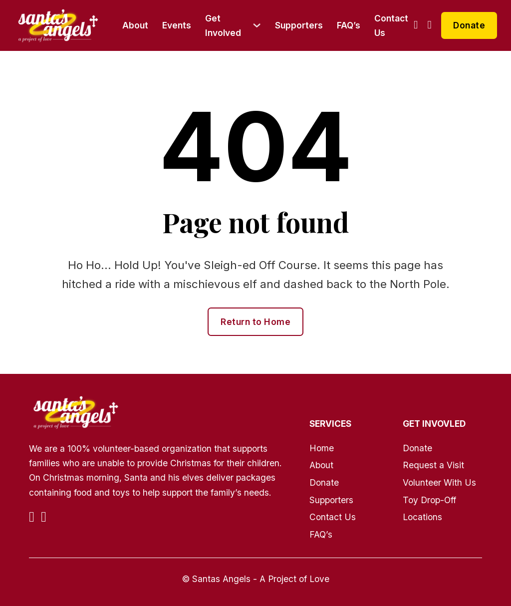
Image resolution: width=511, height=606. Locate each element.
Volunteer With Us (439, 482)
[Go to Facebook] (416, 25)
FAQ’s (348, 25)
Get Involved (223, 25)
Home (321, 448)
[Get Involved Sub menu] (257, 25)
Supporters (299, 25)
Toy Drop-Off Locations (429, 509)
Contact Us (391, 25)
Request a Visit (433, 465)
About (135, 25)
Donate (469, 25)
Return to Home (255, 321)
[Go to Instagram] (430, 25)
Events (176, 25)
